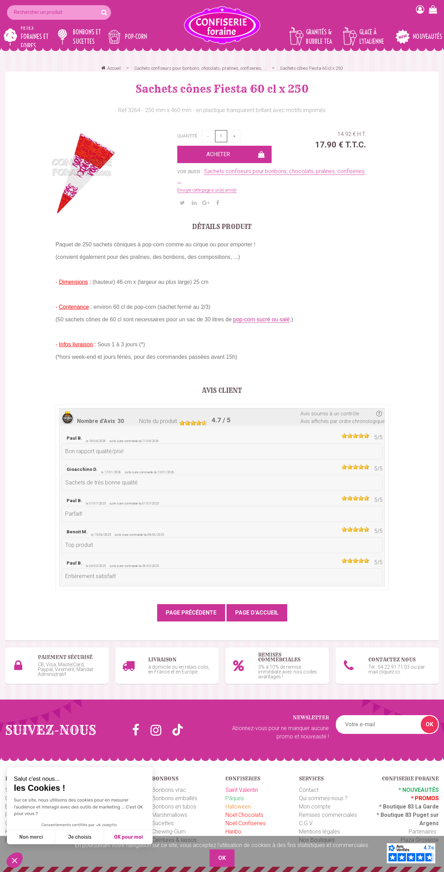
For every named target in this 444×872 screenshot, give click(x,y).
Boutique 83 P (399, 815)
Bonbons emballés (174, 798)
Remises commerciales (328, 815)
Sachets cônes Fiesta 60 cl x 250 (222, 88)
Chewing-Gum (169, 831)
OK (429, 724)
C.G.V (306, 823)
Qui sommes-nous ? (323, 798)
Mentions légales (319, 831)
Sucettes (163, 823)
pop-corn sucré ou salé (261, 319)
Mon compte (315, 806)
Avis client (222, 391)
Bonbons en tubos (174, 806)
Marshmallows (169, 815)
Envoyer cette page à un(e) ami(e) (207, 190)
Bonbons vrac (169, 790)
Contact (308, 790)
